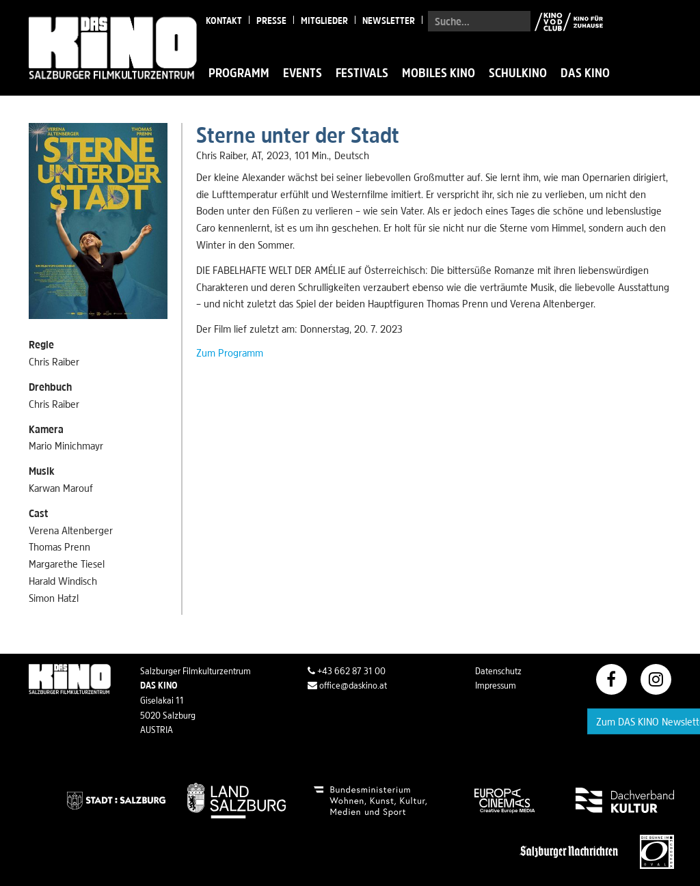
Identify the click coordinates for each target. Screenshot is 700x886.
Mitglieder (324, 20)
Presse (271, 20)
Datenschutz (498, 671)
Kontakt (224, 20)
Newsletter (388, 20)
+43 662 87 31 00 (347, 671)
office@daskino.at (347, 685)
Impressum (495, 685)
